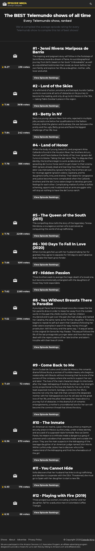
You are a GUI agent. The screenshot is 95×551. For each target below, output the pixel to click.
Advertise (21, 540)
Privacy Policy (35, 540)
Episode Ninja (87, 540)
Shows (4, 540)
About (12, 540)
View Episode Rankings (46, 78)
